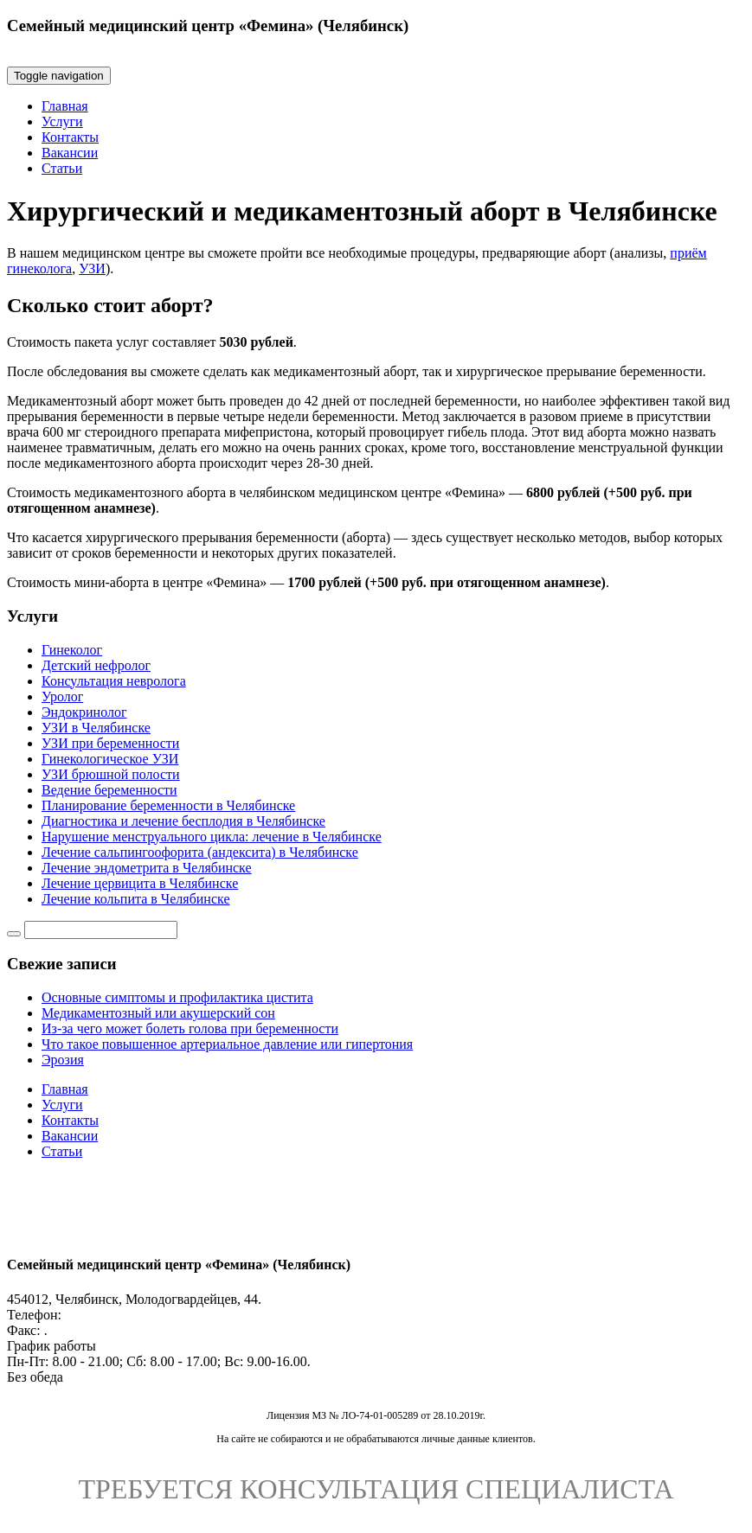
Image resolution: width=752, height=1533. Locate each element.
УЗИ (92, 268)
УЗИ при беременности (110, 743)
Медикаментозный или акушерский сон (158, 1013)
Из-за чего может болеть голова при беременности (190, 1028)
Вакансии (70, 152)
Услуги (62, 121)
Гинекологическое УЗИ (110, 758)
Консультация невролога (114, 681)
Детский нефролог (96, 665)
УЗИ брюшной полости (111, 774)
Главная (65, 106)
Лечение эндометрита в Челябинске (147, 867)
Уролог (62, 696)
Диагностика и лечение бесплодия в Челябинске (183, 821)
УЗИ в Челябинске (96, 727)
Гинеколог (72, 649)
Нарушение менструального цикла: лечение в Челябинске (212, 836)
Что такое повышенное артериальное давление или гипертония (227, 1044)
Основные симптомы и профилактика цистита (177, 997)
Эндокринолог (84, 712)
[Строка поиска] (100, 930)
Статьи (62, 168)
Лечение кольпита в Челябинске (136, 898)
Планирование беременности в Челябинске (168, 805)
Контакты (70, 137)
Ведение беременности (109, 789)
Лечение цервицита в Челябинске (140, 883)
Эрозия (63, 1059)
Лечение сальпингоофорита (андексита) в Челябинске (200, 852)
